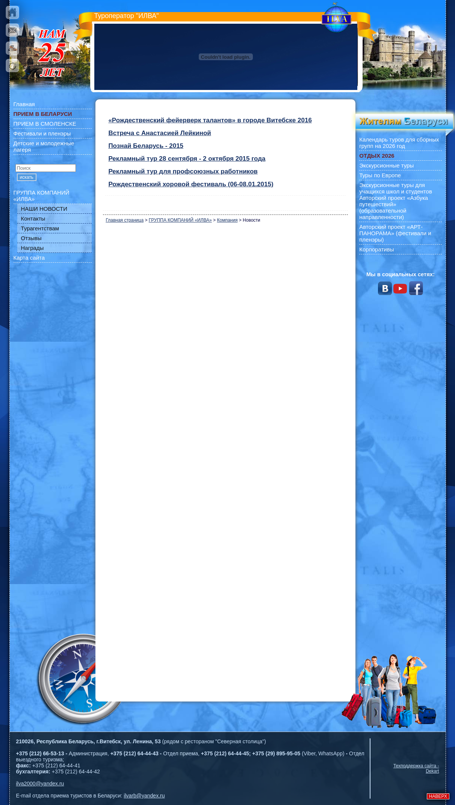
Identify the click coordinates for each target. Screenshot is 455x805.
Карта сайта (29, 257)
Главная (24, 104)
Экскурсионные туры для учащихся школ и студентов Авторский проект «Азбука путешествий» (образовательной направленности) (395, 201)
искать (26, 177)
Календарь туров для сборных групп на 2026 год (399, 142)
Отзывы (31, 238)
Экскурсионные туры (386, 165)
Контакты (33, 218)
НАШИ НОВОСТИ (44, 208)
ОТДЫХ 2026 (376, 155)
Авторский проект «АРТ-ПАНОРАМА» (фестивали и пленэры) (395, 233)
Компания (227, 220)
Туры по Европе (380, 175)
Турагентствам (40, 228)
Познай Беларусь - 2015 (145, 145)
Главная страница (125, 220)
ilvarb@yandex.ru (144, 796)
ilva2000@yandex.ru (40, 784)
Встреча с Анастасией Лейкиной (159, 133)
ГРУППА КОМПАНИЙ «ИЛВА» (42, 195)
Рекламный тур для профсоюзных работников (182, 171)
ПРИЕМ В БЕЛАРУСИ (43, 114)
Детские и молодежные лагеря (44, 146)
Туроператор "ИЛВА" (126, 16)
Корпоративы (376, 249)
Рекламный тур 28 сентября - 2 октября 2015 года (186, 158)
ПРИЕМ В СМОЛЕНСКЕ (45, 123)
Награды (32, 248)
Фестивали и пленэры (42, 133)
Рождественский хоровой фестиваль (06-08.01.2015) (190, 184)
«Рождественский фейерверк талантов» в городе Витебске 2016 (209, 120)
